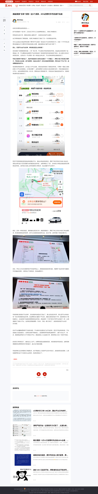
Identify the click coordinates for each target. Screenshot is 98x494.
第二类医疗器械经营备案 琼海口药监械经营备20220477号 (52, 490)
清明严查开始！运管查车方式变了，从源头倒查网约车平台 (54, 426)
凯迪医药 (17, 1)
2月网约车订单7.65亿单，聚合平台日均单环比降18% (52, 411)
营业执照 (68, 490)
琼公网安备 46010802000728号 (32, 489)
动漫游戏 (50, 1)
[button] (9, 1)
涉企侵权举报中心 (74, 490)
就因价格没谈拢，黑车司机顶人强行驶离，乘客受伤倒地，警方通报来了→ (60, 455)
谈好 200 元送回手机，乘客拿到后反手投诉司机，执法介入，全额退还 (59, 470)
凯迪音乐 (31, 1)
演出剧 (37, 1)
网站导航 (85, 1)
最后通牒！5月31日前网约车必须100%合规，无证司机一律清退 (56, 440)
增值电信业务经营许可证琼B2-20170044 (49, 489)
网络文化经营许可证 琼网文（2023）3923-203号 (69, 489)
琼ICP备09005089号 (18, 489)
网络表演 (43, 1)
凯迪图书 (24, 1)
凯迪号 (79, 1)
